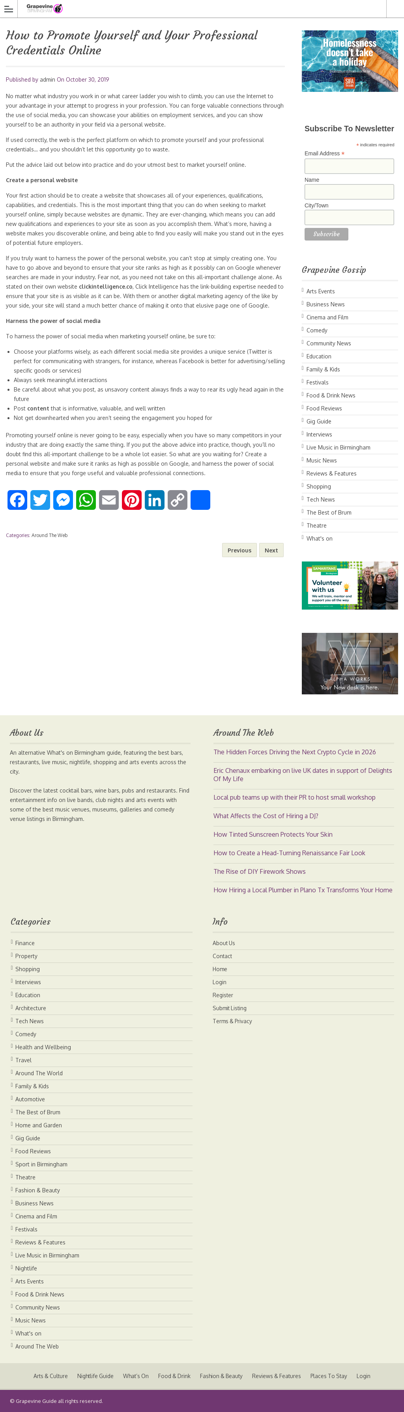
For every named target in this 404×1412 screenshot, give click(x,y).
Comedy (317, 330)
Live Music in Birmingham (338, 447)
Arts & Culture (46, 1376)
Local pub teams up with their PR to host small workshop (294, 797)
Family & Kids (323, 369)
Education (319, 356)
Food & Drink (174, 1376)
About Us (224, 943)
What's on (320, 538)
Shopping (319, 486)
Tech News (321, 499)
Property (26, 956)
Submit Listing (231, 1008)
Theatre (317, 525)
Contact (223, 956)
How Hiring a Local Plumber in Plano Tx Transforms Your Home (303, 890)
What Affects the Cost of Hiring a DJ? (265, 816)
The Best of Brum (329, 512)
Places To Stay (333, 1376)
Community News (329, 343)
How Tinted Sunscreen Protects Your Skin (273, 834)
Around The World (39, 1073)
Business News (326, 304)
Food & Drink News (331, 395)
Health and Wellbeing (43, 1047)
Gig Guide (319, 421)
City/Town (317, 205)
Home (220, 969)
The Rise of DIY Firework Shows (259, 871)
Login (220, 982)
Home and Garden (38, 1125)
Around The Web (49, 535)
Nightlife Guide (93, 1376)
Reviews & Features (332, 473)
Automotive (30, 1099)
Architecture (30, 1008)
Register (223, 995)
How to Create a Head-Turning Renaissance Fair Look (289, 853)
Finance (25, 943)
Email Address (325, 153)
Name (312, 180)
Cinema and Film (327, 317)
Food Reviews (324, 408)
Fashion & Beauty (37, 1190)
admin (47, 79)
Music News (322, 460)
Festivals (318, 382)
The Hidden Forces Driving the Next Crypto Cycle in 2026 (294, 752)
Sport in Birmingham (41, 1164)
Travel (23, 1060)
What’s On (134, 1376)
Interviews (319, 434)
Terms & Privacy (233, 1021)
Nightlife (26, 1268)
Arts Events (321, 291)
